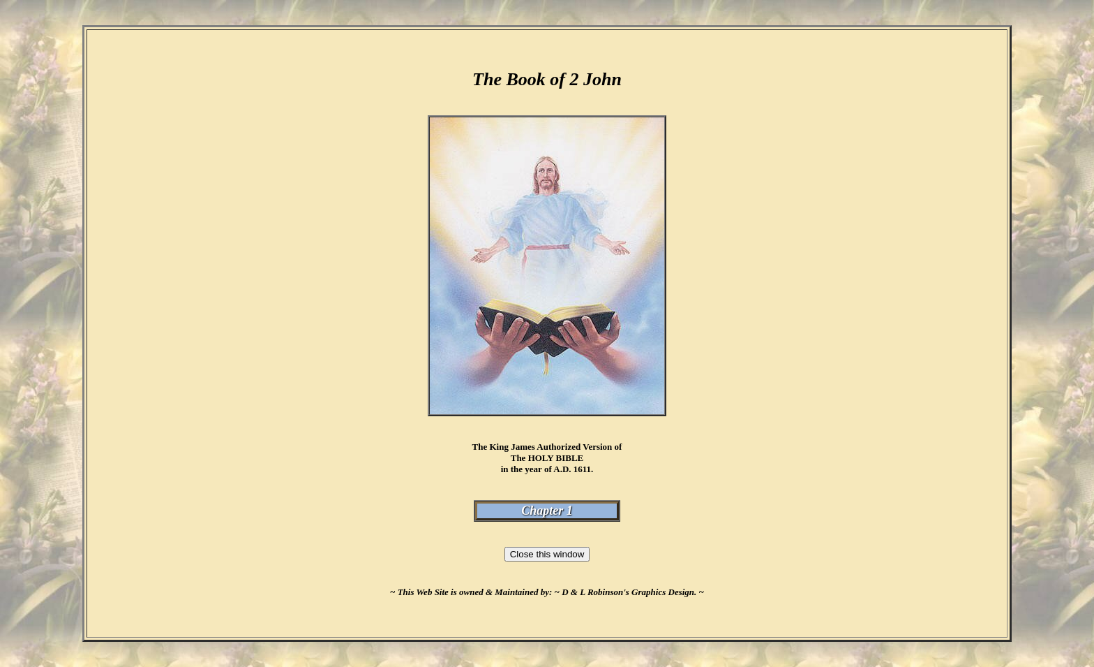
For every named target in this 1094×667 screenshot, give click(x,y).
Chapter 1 (547, 511)
